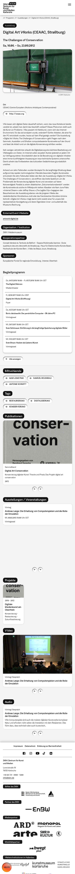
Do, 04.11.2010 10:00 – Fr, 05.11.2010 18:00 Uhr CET (26, 280)
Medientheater (12, 288)
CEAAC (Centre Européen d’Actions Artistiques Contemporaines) (29, 107)
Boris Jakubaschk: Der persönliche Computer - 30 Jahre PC (30, 313)
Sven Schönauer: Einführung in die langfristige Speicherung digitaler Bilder (36, 328)
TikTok (44, 753)
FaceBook (24, 753)
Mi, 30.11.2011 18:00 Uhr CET (17, 324)
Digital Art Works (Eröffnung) (18, 299)
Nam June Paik (16, 378)
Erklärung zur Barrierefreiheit (49, 746)
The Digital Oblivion (14, 284)
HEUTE (7, 867)
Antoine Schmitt (17, 384)
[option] (37, 452)
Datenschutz (30, 746)
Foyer (8, 302)
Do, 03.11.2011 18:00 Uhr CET (17, 310)
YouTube (37, 753)
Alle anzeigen (15, 359)
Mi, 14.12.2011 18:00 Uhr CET (17, 339)
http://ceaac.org (16, 114)
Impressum (18, 746)
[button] (37, 70)
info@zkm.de (8, 778)
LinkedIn (51, 753)
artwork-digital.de (10, 219)
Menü (69, 4)
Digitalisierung (42, 401)
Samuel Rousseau (42, 378)
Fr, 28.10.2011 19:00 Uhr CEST (17, 295)
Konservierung (17, 407)
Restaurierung (17, 401)
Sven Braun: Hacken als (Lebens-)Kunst (22, 343)
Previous (34, 489)
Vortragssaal (11, 317)
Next (40, 489)
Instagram (30, 753)
